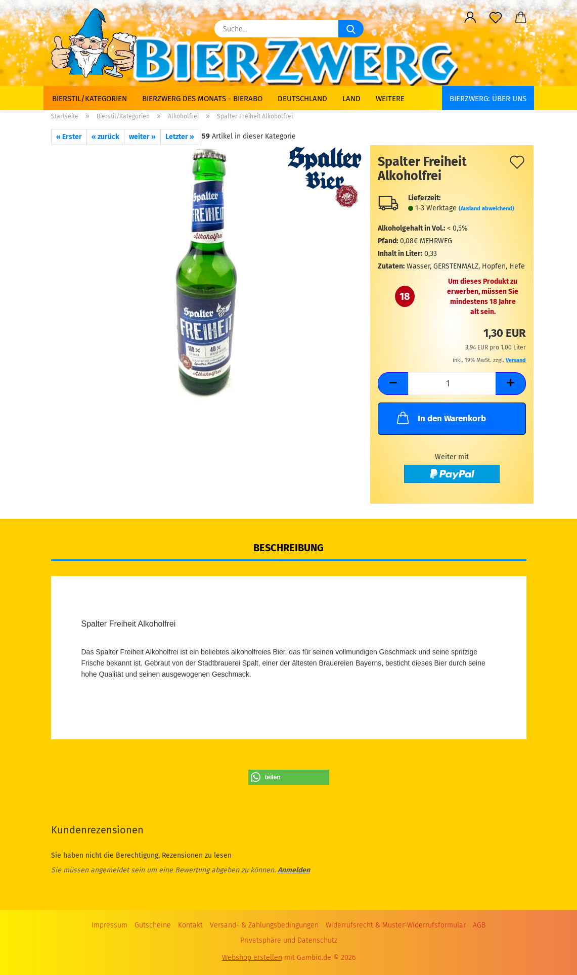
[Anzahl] (452, 383)
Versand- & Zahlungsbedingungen (264, 925)
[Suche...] (351, 28)
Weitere (390, 98)
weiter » (142, 136)
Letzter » (179, 136)
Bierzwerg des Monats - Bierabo (202, 98)
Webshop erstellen (252, 957)
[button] (470, 17)
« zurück (105, 136)
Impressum (109, 925)
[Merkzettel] (495, 17)
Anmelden (294, 870)
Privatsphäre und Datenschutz (288, 940)
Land (351, 98)
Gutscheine (153, 925)
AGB (479, 925)
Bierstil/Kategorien (89, 98)
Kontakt (190, 925)
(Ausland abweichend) (486, 208)
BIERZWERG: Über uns (488, 98)
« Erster (69, 136)
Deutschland (302, 98)
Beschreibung (288, 548)
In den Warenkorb (440, 418)
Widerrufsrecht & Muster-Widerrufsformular (396, 925)
